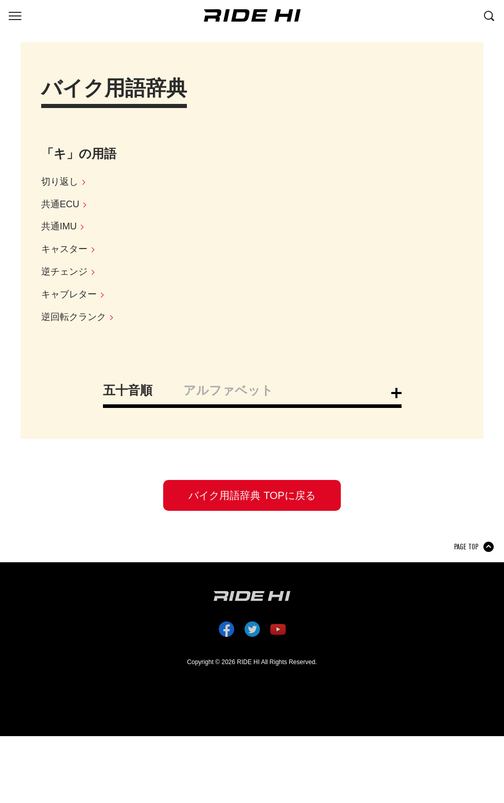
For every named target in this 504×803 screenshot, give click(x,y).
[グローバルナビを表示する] (15, 15)
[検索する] (489, 15)
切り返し (59, 181)
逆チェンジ (64, 271)
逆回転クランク (73, 317)
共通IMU (59, 226)
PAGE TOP (466, 546)
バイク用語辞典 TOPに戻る (251, 495)
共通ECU (60, 204)
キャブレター (69, 294)
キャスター (64, 249)
